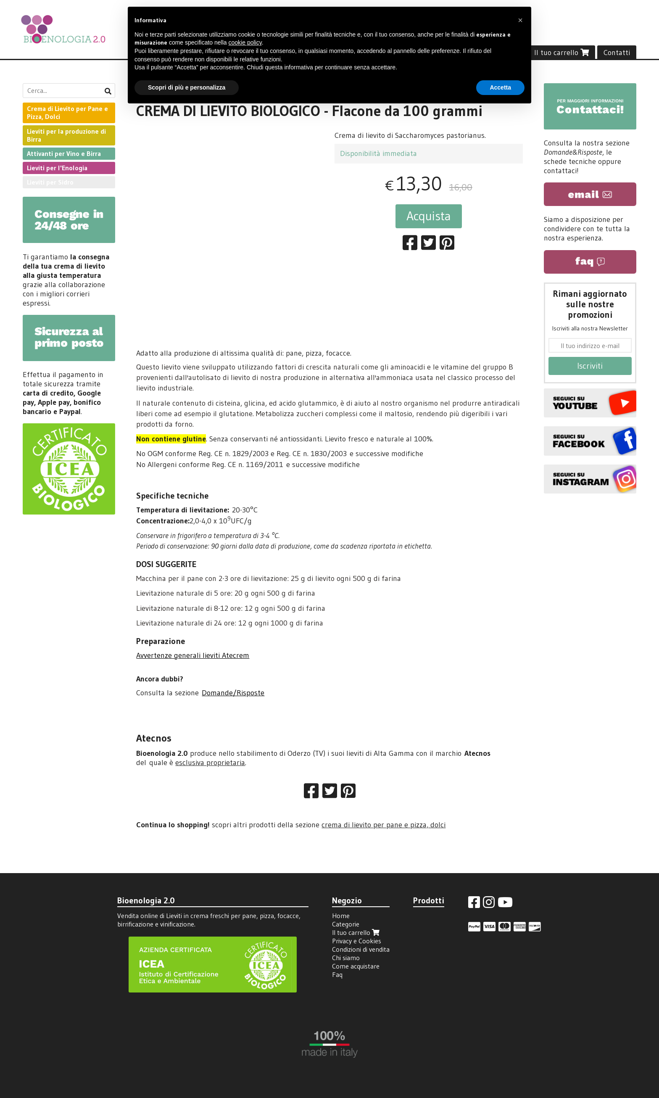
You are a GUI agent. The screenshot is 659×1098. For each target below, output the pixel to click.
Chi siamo (346, 957)
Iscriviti (590, 366)
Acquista (428, 216)
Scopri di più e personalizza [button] (186, 87)
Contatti (617, 52)
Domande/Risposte (233, 692)
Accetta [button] (500, 87)
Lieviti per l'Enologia (57, 168)
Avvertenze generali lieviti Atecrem (192, 655)
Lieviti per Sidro (50, 182)
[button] (520, 20)
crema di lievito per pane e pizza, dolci (383, 824)
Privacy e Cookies (356, 941)
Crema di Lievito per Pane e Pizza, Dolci (67, 112)
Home (341, 915)
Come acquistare (356, 966)
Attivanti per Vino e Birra (64, 153)
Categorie (345, 924)
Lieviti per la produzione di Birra (66, 135)
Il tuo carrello (561, 52)
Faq (337, 974)
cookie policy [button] (245, 42)
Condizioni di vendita (361, 949)
